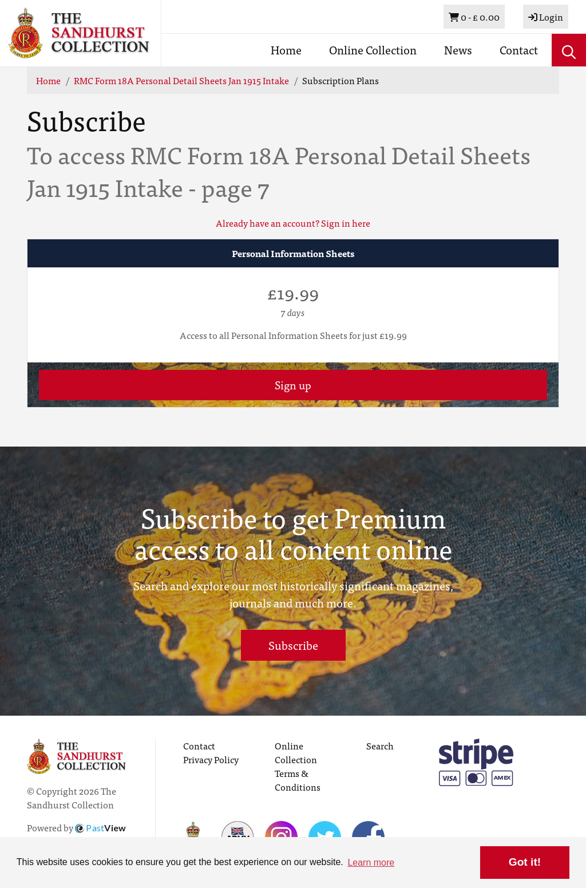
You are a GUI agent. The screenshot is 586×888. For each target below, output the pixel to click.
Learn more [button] (370, 862)
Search (380, 745)
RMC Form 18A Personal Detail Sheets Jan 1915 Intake (181, 80)
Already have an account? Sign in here (293, 222)
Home (286, 49)
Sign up (293, 384)
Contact (519, 49)
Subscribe (293, 645)
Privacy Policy (211, 759)
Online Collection (373, 49)
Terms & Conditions (297, 779)
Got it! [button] (525, 862)
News (458, 49)
